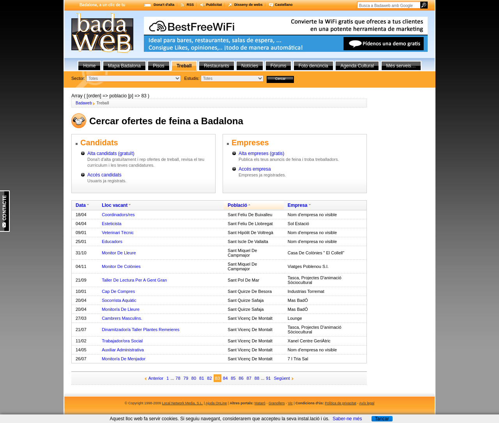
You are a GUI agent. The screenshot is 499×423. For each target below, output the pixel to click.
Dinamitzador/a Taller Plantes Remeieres (140, 329)
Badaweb (84, 103)
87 (249, 378)
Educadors (112, 241)
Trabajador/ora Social (122, 340)
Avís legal (366, 403)
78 (177, 378)
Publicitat (214, 5)
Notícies (249, 66)
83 (217, 378)
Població (237, 205)
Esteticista (111, 223)
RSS (190, 5)
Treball (184, 66)
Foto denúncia (313, 66)
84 (225, 378)
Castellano (284, 5)
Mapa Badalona (124, 66)
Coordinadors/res (118, 214)
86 (241, 378)
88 (257, 378)
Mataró (260, 403)
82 (209, 378)
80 (193, 378)
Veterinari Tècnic (118, 232)
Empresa (298, 205)
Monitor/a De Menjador (123, 358)
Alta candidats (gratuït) (110, 153)
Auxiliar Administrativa (123, 349)
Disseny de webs (248, 5)
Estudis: (192, 78)
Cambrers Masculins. (122, 318)
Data (81, 205)
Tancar (382, 418)
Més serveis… (401, 66)
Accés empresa (255, 169)
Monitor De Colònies (121, 266)
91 (268, 378)
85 (233, 378)
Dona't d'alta (164, 5)
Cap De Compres (118, 291)
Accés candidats (104, 175)
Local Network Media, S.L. (182, 403)
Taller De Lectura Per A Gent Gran (134, 280)
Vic (290, 403)
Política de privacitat (340, 403)
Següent (282, 378)
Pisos (158, 66)
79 (186, 378)
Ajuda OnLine (216, 403)
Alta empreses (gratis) (261, 153)
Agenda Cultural (357, 66)
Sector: (78, 78)
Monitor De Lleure (119, 252)
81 (201, 378)
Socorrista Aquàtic (119, 300)
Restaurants (216, 66)
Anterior (156, 378)
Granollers (277, 403)
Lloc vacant (114, 205)
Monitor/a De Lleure (121, 309)
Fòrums (279, 66)
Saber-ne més (347, 418)
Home (89, 66)
